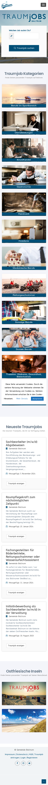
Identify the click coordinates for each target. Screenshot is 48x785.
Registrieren (32, 758)
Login (23, 758)
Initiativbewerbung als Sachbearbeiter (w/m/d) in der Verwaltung (23, 610)
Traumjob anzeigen (16, 484)
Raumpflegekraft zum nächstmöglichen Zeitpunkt (20, 500)
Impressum (10, 754)
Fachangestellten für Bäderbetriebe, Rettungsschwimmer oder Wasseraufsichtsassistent (23, 555)
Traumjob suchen (24, 48)
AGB (31, 754)
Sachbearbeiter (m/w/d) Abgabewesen (21, 443)
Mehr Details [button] (22, 398)
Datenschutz (22, 754)
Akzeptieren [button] (37, 399)
